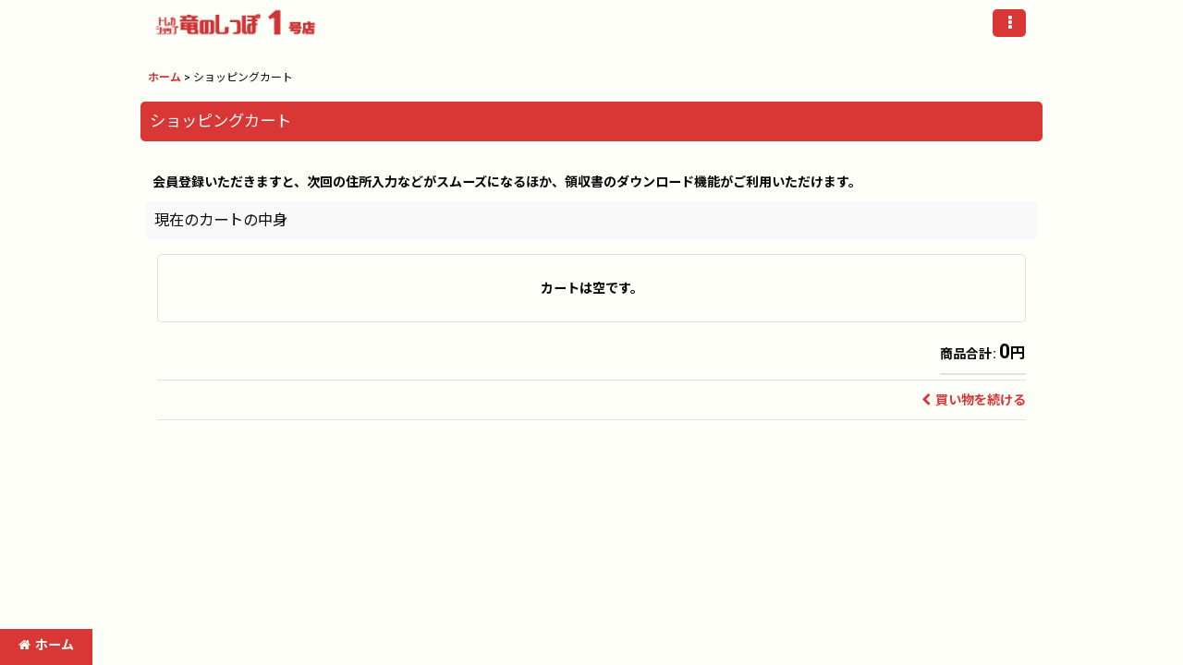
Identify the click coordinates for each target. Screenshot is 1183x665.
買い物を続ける (973, 400)
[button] (1009, 23)
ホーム (46, 644)
